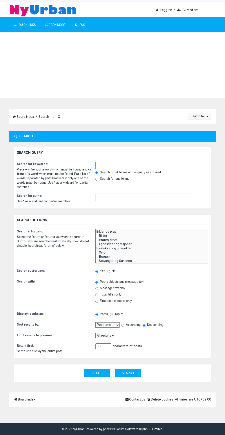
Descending (153, 325)
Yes (100, 271)
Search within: (27, 281)
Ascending (131, 325)
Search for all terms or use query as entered (128, 172)
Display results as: (30, 313)
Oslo (152, 252)
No (111, 271)
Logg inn (164, 10)
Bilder (152, 236)
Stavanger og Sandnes (152, 261)
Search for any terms (112, 179)
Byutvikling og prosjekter (152, 248)
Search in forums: (30, 231)
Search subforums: (31, 270)
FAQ (80, 25)
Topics (116, 314)
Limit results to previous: (35, 335)
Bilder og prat (152, 232)
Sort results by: (28, 324)
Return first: (25, 345)
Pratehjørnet (152, 240)
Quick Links (25, 25)
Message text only (110, 288)
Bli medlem (187, 10)
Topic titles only (108, 294)
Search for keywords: (32, 164)
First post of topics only (113, 301)
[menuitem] (59, 117)
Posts (101, 314)
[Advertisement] (112, 65)
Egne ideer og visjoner (152, 244)
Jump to (200, 116)
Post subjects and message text (119, 282)
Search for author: (30, 196)
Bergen (152, 257)
